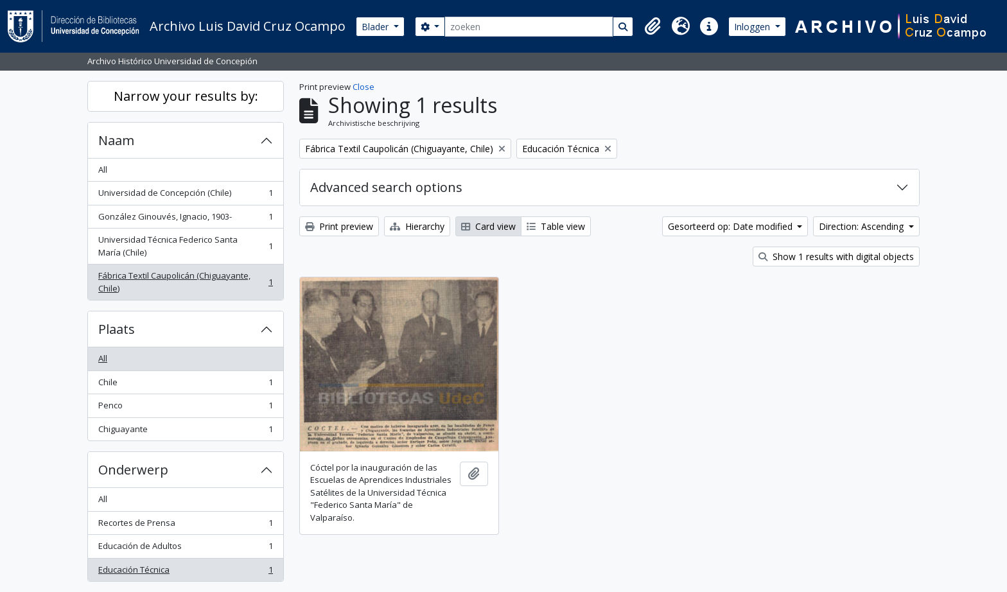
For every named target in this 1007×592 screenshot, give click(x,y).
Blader (376, 27)
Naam (116, 140)
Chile (185, 385)
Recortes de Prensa (185, 525)
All (102, 169)
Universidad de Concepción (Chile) (185, 195)
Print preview (339, 226)
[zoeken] (528, 27)
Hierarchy (417, 226)
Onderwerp (133, 469)
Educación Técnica (185, 572)
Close (363, 86)
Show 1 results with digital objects (836, 256)
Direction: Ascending (862, 226)
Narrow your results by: (186, 96)
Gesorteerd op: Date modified (731, 226)
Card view (488, 226)
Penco (185, 408)
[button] (652, 26)
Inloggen (753, 27)
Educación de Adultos (185, 548)
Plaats (116, 329)
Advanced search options (386, 187)
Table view (556, 226)
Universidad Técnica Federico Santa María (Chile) (185, 246)
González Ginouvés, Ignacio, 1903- (185, 219)
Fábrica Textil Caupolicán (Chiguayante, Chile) (185, 282)
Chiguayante (185, 431)
